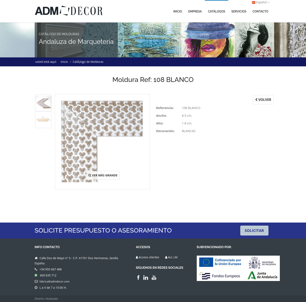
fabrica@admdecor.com (54, 281)
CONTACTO (260, 11)
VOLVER (263, 99)
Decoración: (165, 131)
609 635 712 (48, 275)
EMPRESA (195, 11)
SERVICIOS (238, 11)
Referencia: (165, 108)
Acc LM (173, 257)
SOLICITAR (254, 230)
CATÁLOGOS (216, 11)
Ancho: (161, 115)
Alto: (159, 123)
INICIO (177, 11)
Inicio (64, 62)
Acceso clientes (149, 257)
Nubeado (51, 299)
